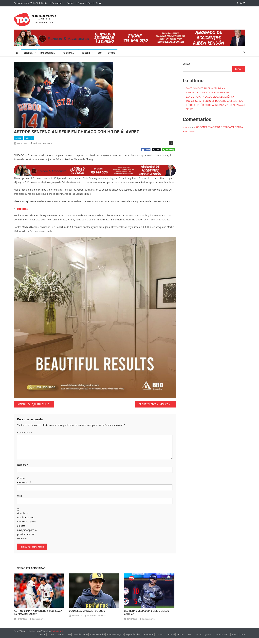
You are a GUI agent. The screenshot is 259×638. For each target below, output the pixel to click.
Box (90, 3)
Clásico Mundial (97, 634)
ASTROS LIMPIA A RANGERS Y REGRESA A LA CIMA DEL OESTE (38, 612)
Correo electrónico (24, 480)
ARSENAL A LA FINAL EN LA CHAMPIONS (207, 92)
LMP (69, 634)
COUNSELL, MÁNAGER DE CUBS (87, 610)
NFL (189, 634)
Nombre (22, 464)
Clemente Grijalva (115, 634)
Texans (180, 634)
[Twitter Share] (156, 149)
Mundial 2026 (222, 634)
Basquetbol (57, 3)
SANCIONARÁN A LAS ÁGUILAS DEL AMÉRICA (210, 96)
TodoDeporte (38, 619)
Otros (98, 3)
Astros (18, 138)
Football (70, 3)
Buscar (186, 63)
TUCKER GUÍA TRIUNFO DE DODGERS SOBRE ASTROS (214, 100)
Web (19, 495)
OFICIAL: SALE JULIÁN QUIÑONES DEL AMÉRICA (36, 404)
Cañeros (60, 634)
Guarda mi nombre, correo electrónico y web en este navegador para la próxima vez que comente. (27, 526)
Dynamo (207, 634)
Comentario (24, 432)
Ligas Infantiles (133, 634)
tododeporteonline (42, 143)
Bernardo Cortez (95, 615)
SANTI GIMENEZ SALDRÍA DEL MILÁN (205, 88)
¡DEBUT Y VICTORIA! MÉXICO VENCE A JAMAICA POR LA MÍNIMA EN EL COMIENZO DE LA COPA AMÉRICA (157, 404)
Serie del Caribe (80, 634)
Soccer (81, 3)
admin (186, 127)
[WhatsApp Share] (168, 149)
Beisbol (44, 3)
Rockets (160, 634)
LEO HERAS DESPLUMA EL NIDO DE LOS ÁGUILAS (146, 612)
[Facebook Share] (146, 149)
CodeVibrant (57, 631)
